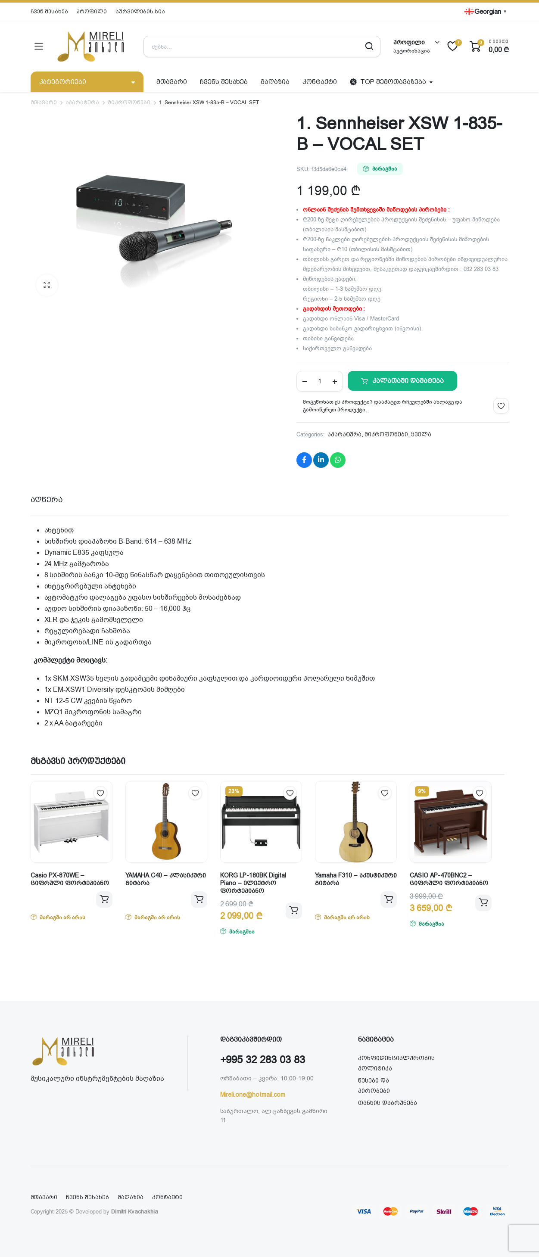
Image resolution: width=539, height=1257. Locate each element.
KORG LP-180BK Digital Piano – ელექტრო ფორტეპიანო (253, 883)
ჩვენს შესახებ (224, 82)
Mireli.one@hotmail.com (252, 1094)
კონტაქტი (319, 82)
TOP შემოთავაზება (388, 82)
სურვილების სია (140, 12)
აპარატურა (82, 103)
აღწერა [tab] (47, 499)
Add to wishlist (501, 406)
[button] (47, 285)
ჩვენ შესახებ (50, 12)
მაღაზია (275, 82)
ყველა (421, 434)
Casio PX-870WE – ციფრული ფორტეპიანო (70, 879)
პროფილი (92, 12)
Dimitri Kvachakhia (134, 1211)
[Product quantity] (320, 381)
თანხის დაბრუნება (387, 1102)
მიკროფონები (129, 103)
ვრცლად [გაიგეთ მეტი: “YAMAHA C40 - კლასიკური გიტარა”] (199, 899)
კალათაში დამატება (408, 381)
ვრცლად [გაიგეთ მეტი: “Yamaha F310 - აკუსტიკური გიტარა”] (388, 899)
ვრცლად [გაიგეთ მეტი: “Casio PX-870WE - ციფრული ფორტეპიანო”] (104, 899)
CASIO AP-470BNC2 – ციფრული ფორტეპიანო (449, 879)
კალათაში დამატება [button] (294, 910)
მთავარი (171, 82)
